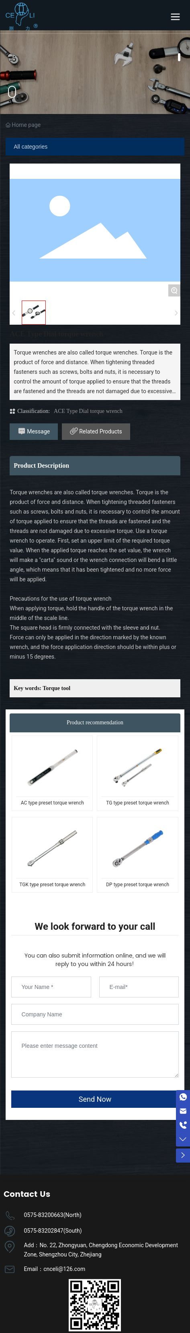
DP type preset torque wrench (137, 884)
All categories (30, 146)
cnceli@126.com (64, 1269)
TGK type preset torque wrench (52, 884)
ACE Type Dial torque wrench (88, 411)
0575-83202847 (43, 1230)
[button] (179, 57)
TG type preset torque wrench (137, 803)
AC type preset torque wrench (52, 803)
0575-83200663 (43, 1215)
